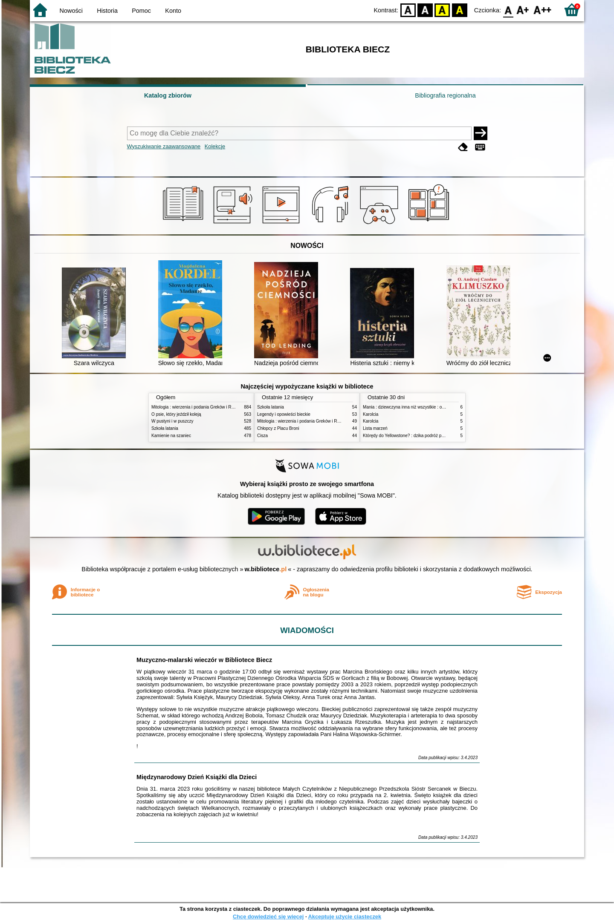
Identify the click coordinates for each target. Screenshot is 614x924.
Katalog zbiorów (167, 95)
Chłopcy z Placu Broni (278, 428)
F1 (523, 9)
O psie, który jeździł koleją (176, 414)
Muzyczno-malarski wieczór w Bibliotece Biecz (204, 659)
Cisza (262, 435)
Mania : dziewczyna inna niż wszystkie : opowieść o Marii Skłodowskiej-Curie (436, 407)
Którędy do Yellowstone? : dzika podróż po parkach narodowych (424, 435)
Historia (107, 10)
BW (425, 9)
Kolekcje (215, 146)
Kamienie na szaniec (171, 435)
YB (442, 9)
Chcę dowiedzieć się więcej (268, 916)
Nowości (71, 10)
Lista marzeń (375, 428)
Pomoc (141, 10)
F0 (508, 9)
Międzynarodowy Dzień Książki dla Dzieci (196, 777)
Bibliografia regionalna (445, 95)
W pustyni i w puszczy (172, 421)
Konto (173, 10)
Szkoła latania (164, 428)
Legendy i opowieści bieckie (283, 414)
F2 (543, 9)
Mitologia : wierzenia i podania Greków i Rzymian (198, 407)
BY (459, 9)
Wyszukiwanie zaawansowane (164, 146)
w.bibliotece (266, 569)
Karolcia (370, 414)
